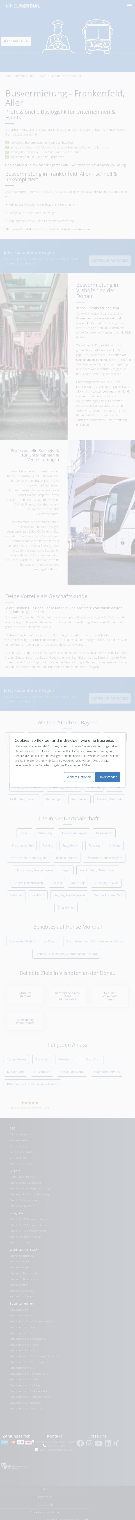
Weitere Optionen (79, 777)
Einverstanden (107, 777)
